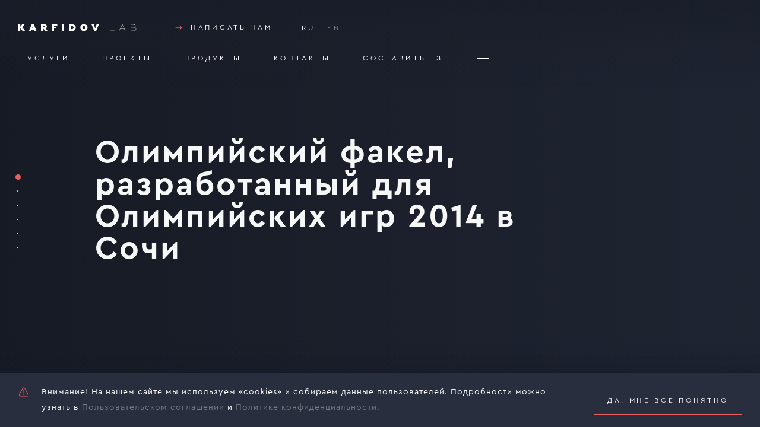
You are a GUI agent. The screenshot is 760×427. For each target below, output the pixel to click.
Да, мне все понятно (668, 400)
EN (334, 27)
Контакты (302, 58)
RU (308, 27)
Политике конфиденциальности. (308, 407)
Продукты (213, 58)
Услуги (48, 58)
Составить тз (403, 58)
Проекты (127, 58)
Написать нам (222, 28)
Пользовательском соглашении (153, 407)
